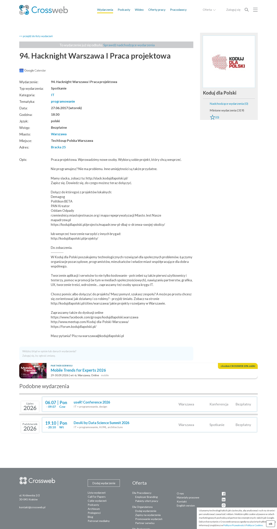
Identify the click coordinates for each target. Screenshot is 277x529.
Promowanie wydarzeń (148, 519)
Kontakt (182, 501)
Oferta (209, 9)
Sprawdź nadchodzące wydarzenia (129, 45)
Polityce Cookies (254, 525)
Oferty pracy (156, 9)
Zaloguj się (233, 9)
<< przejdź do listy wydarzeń (36, 36)
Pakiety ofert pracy (146, 500)
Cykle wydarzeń (97, 500)
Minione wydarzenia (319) (227, 110)
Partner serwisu (144, 523)
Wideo (139, 9)
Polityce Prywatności (233, 525)
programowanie (63, 101)
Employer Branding (146, 496)
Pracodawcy (178, 9)
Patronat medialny (99, 520)
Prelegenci (94, 512)
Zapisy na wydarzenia (148, 515)
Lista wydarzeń (97, 492)
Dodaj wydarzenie (145, 510)
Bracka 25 (58, 147)
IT (52, 95)
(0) (214, 117)
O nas (180, 493)
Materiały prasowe (188, 497)
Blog (90, 516)
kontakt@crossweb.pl (32, 507)
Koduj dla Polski (219, 93)
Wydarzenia (105, 9)
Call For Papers (97, 496)
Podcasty (124, 9)
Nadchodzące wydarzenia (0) (229, 103)
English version (186, 505)
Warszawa (59, 134)
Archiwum (94, 508)
